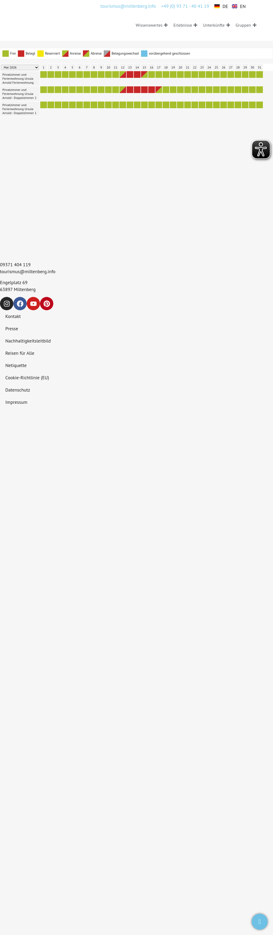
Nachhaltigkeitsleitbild (28, 341)
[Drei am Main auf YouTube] (33, 303)
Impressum (16, 402)
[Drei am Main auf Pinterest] (46, 303)
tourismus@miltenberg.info (128, 6)
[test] (260, 922)
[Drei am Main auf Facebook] (20, 303)
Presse (11, 328)
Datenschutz (17, 390)
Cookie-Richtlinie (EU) (27, 377)
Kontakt (13, 316)
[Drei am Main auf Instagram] (6, 303)
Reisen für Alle (19, 353)
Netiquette (16, 365)
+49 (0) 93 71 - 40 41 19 (185, 6)
